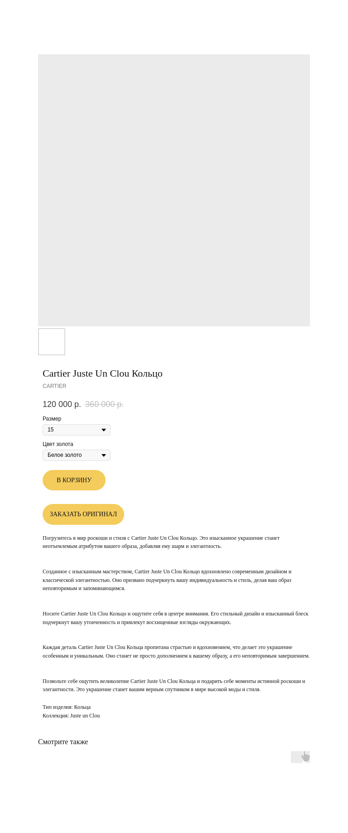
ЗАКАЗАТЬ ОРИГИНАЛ (83, 514)
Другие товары (34, 13)
